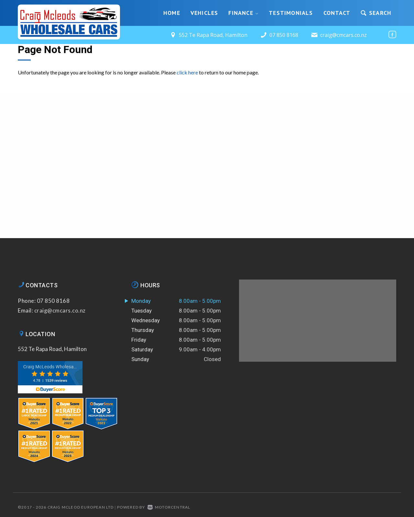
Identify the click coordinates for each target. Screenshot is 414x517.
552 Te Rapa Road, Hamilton (52, 349)
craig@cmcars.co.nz (343, 34)
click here (187, 72)
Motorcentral (169, 507)
